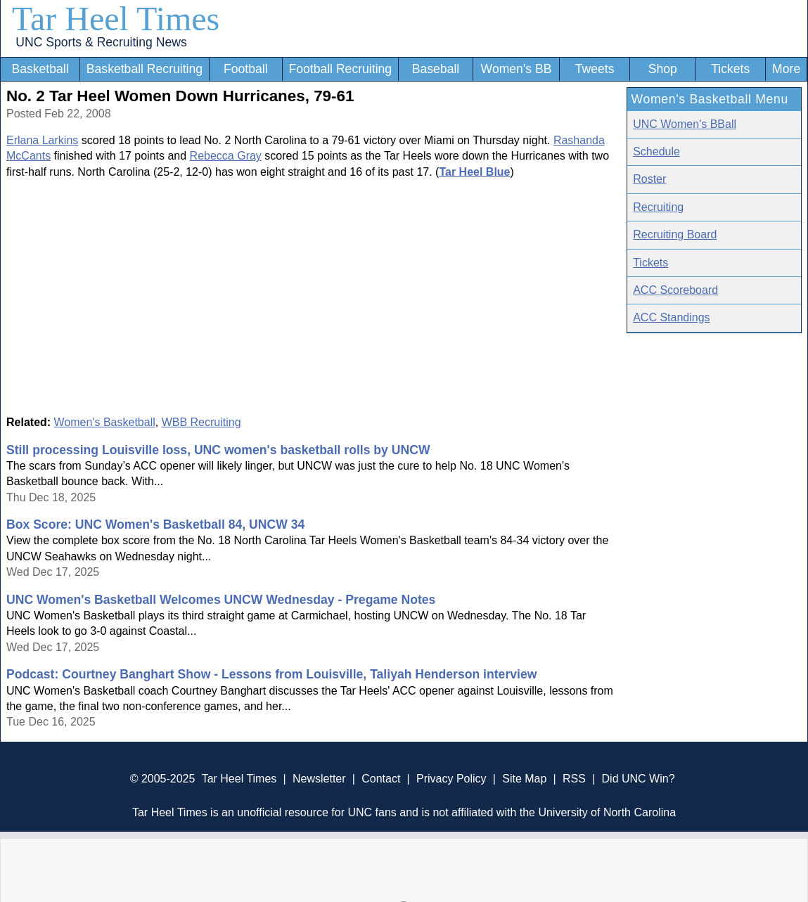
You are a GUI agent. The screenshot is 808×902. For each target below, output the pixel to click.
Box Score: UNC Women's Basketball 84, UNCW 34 (155, 524)
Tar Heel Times (115, 18)
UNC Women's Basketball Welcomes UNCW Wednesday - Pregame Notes (220, 600)
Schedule (656, 151)
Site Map (524, 779)
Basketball (39, 69)
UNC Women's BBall (684, 124)
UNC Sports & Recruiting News (100, 42)
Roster (649, 179)
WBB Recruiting (201, 422)
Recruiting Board (675, 234)
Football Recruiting (340, 69)
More (786, 69)
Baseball (436, 69)
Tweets (595, 69)
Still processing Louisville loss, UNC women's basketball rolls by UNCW (218, 450)
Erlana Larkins (42, 140)
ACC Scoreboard (675, 290)
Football (246, 69)
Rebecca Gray (226, 156)
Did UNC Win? (638, 779)
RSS (574, 779)
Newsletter (319, 779)
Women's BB (516, 69)
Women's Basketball (104, 422)
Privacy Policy (451, 779)
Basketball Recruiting (144, 69)
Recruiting (658, 207)
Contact (380, 779)
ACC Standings (671, 317)
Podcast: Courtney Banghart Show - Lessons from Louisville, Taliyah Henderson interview (271, 674)
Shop (662, 69)
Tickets (730, 69)
